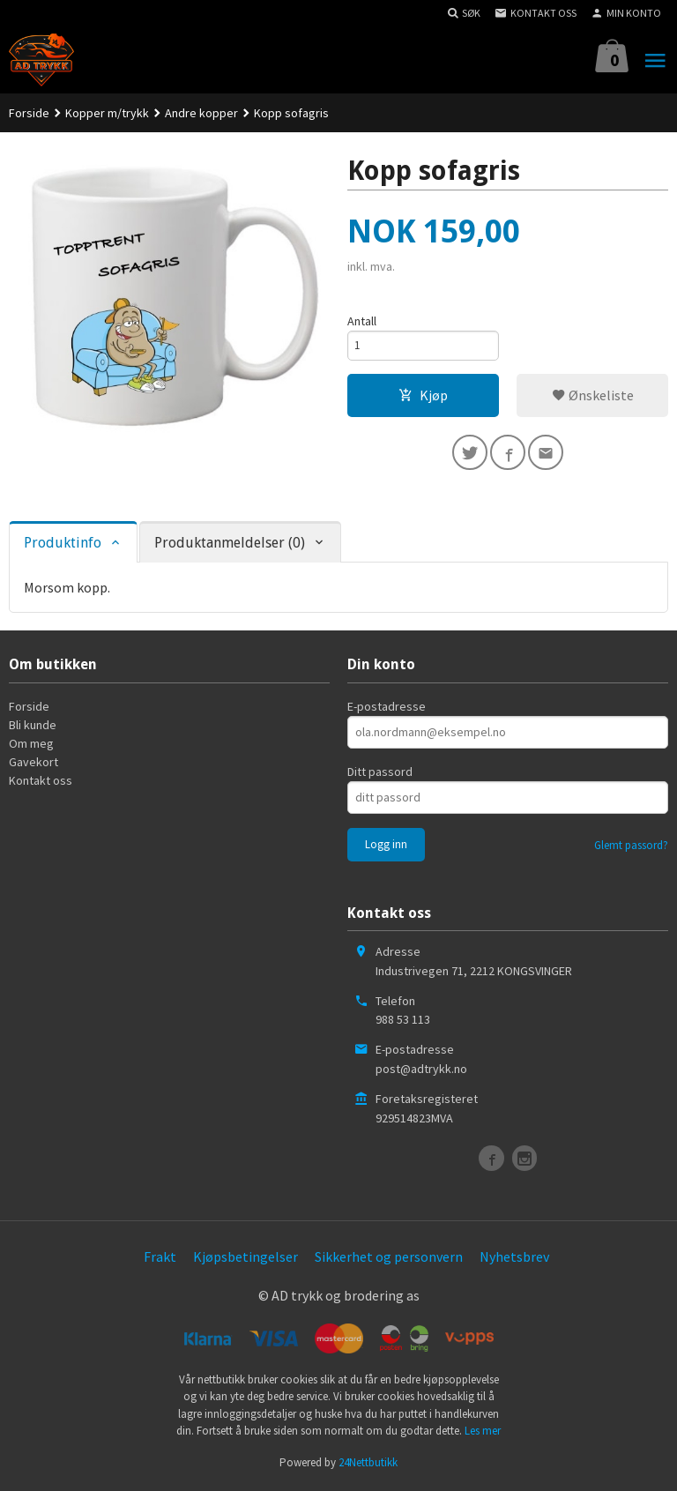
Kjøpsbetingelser (245, 1259)
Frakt (160, 1259)
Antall (361, 321)
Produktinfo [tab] (62, 545)
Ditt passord (380, 774)
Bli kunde (32, 727)
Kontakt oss (40, 783)
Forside (29, 113)
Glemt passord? (631, 847)
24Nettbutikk (368, 1464)
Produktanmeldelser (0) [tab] (229, 545)
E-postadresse (386, 709)
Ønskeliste (593, 398)
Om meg (31, 746)
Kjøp (423, 398)
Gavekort (33, 764)
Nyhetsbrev (514, 1259)
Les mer (483, 1433)
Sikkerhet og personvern (389, 1259)
